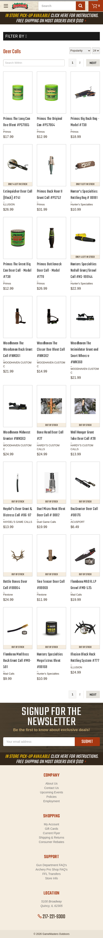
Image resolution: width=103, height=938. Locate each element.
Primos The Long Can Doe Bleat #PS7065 (16, 122)
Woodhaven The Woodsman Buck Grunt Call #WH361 (17, 349)
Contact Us (51, 788)
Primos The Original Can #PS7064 (49, 122)
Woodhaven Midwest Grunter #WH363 (16, 435)
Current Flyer (51, 833)
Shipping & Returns (51, 837)
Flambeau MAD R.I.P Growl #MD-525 (83, 585)
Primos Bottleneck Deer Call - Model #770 (49, 270)
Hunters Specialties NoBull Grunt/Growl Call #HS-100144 (84, 270)
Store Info (51, 878)
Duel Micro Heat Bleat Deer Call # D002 (51, 512)
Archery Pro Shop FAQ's (51, 869)
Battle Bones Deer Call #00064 (15, 585)
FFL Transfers (51, 874)
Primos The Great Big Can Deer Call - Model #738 (17, 270)
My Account (51, 824)
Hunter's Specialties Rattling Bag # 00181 (84, 195)
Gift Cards (51, 828)
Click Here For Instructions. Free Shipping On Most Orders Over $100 (51, 18)
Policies (51, 796)
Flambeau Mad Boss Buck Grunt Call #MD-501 (17, 660)
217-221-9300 (51, 917)
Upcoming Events (51, 792)
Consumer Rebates (51, 842)
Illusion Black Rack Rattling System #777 (85, 657)
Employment (51, 801)
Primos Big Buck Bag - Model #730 (85, 122)
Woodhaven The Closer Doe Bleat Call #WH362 (51, 349)
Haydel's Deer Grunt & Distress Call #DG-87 (17, 512)
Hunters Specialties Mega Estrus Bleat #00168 (50, 660)
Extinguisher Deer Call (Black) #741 (17, 195)
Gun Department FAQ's (51, 865)
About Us (51, 783)
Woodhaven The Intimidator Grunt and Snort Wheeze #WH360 (84, 352)
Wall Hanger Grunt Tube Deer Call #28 (83, 435)
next (93, 63)
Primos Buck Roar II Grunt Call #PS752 (50, 195)
